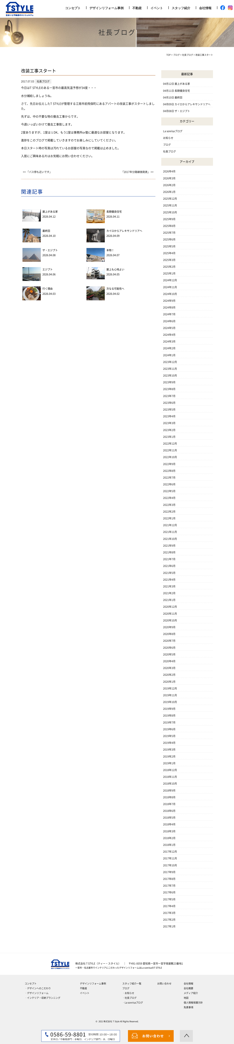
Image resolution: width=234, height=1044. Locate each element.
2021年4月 (169, 579)
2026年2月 (169, 185)
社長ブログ (169, 151)
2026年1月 (169, 192)
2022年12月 (170, 443)
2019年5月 (169, 736)
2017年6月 (169, 892)
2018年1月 (169, 845)
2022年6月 (169, 484)
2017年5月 (169, 899)
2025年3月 (169, 260)
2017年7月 (169, 885)
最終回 (46, 231)
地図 (186, 998)
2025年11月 (170, 205)
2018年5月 (169, 817)
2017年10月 (170, 865)
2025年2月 (169, 266)
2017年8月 (169, 879)
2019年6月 (169, 729)
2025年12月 (170, 198)
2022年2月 (169, 511)
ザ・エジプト (50, 250)
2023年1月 (169, 436)
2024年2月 (169, 348)
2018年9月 (169, 790)
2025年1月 (169, 273)
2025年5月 (169, 246)
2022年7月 (169, 477)
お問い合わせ (164, 983)
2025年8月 (169, 226)
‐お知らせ (128, 993)
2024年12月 (170, 280)
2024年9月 (169, 300)
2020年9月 (169, 627)
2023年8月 (169, 389)
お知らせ (168, 138)
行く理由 (47, 288)
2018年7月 (169, 804)
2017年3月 (169, 913)
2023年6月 (169, 402)
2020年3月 (169, 668)
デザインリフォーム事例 (106, 8)
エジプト (47, 269)
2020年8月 (169, 634)
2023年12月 (170, 362)
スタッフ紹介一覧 (131, 983)
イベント (156, 8)
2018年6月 (169, 811)
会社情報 (205, 8)
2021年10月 (170, 539)
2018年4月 (169, 824)
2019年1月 (169, 763)
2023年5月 (169, 409)
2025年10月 (170, 212)
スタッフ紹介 (181, 8)
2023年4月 (169, 416)
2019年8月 (169, 715)
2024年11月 (170, 287)
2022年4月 (169, 498)
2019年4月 (169, 742)
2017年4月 (169, 906)
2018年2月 (169, 838)
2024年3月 (169, 341)
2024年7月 (169, 314)
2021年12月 (170, 525)
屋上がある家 (50, 211)
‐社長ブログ (129, 998)
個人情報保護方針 (193, 1002)
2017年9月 (169, 872)
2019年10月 (170, 702)
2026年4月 (169, 171)
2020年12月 (170, 606)
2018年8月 (169, 797)
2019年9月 (169, 708)
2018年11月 (170, 777)
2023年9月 (169, 382)
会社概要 (188, 988)
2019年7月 (169, 722)
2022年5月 (169, 491)
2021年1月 (169, 600)
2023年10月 (170, 375)
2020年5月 (169, 654)
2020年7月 (169, 640)
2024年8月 (169, 307)
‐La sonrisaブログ (132, 1002)
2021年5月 (169, 573)
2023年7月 (169, 396)
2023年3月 (169, 423)
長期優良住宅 (114, 211)
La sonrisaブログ (172, 131)
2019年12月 (170, 688)
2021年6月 (169, 566)
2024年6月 (169, 321)
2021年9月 (169, 545)
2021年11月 (170, 532)
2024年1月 (169, 355)
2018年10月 (170, 783)
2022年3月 (169, 505)
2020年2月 (169, 674)
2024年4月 (169, 334)
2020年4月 (169, 661)
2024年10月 (170, 294)
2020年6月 (169, 647)
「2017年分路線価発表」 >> (137, 172)
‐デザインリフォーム (36, 993)
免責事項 (188, 1007)
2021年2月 (169, 593)
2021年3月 (169, 586)
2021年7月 (169, 559)
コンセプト (73, 8)
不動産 (137, 8)
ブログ (167, 144)
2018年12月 (170, 770)
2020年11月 (170, 613)
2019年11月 (170, 695)
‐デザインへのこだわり (38, 988)
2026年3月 (169, 178)
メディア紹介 (191, 993)
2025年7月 (169, 232)
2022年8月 (169, 471)
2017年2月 (169, 919)
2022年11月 (170, 450)
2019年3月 (169, 749)
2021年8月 (169, 552)
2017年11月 (170, 858)
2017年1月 (169, 926)
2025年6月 (169, 239)
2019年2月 (169, 756)
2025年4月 (169, 253)
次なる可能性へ (115, 288)
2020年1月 (169, 681)
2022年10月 (170, 457)
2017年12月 (170, 851)
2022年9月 (169, 464)
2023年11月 (170, 368)
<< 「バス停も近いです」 (37, 172)
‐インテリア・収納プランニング (42, 998)
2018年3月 (169, 831)
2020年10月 (170, 620)
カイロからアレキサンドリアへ (124, 231)
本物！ (110, 250)
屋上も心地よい (115, 269)
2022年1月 (169, 518)
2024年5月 (169, 328)
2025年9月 (169, 219)
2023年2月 (169, 430)
